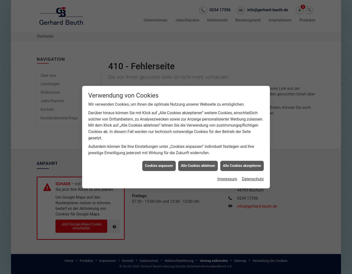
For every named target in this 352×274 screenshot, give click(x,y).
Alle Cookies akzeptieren (242, 164)
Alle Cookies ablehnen (198, 164)
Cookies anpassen (159, 164)
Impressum (227, 177)
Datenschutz (253, 177)
